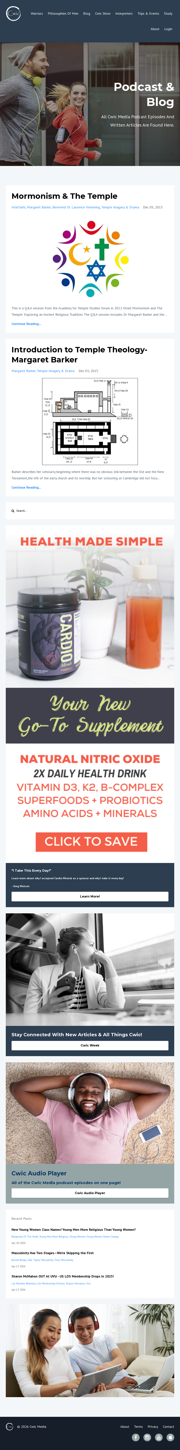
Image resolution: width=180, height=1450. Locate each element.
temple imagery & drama (120, 207)
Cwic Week (90, 1045)
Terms (138, 1426)
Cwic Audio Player (90, 1193)
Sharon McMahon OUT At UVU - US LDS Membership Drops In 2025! (63, 1276)
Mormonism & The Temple (64, 196)
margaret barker (39, 207)
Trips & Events (148, 13)
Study (168, 13)
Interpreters (124, 13)
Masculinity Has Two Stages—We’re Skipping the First (53, 1253)
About (155, 29)
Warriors (37, 13)
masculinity (47, 1260)
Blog (86, 13)
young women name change (103, 1236)
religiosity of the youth (25, 1236)
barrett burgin (19, 1260)
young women (77, 1236)
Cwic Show (103, 13)
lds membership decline (51, 1283)
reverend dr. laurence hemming (76, 207)
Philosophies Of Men (63, 13)
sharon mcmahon (75, 1283)
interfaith (18, 207)
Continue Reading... (26, 323)
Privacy (153, 1426)
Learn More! (90, 896)
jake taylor (34, 1260)
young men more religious (54, 1236)
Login (168, 29)
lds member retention (24, 1283)
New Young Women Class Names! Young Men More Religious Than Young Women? (74, 1229)
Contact (168, 1426)
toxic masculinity (63, 1260)
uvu (88, 1283)
